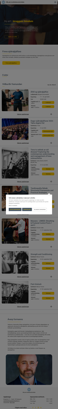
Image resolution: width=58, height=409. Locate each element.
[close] (49, 194)
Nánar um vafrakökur (13, 205)
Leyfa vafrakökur (15, 209)
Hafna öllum (27, 209)
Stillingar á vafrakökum (39, 209)
